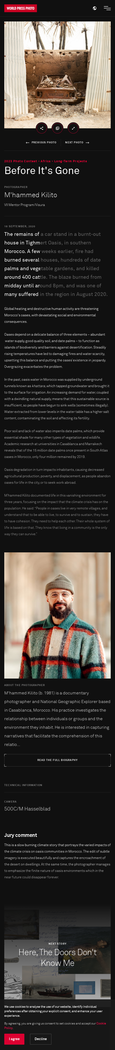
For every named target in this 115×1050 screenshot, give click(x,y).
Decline (41, 1039)
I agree (14, 1039)
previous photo (40, 142)
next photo (78, 142)
